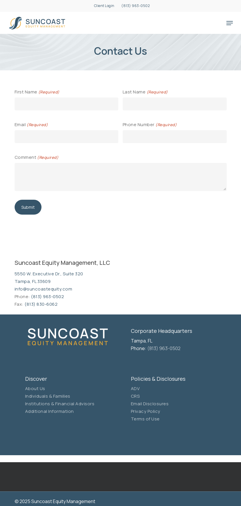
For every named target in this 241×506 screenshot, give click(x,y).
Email (31, 124)
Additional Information (49, 411)
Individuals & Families (47, 396)
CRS (135, 396)
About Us (35, 388)
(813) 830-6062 (41, 304)
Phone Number (150, 124)
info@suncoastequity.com (43, 289)
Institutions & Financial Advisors (60, 404)
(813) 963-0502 (47, 296)
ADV (135, 388)
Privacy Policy (145, 411)
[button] (229, 23)
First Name (37, 92)
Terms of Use (145, 419)
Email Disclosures (150, 404)
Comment (37, 157)
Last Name (145, 92)
